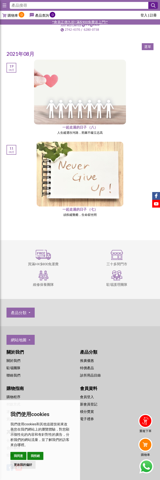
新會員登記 (88, 404)
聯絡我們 (13, 375)
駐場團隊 (13, 368)
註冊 (153, 15)
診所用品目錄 (90, 375)
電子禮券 (87, 419)
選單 (147, 47)
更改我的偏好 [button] (23, 464)
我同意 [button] (18, 456)
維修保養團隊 (43, 284)
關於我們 (13, 360)
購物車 (13, 15)
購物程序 (13, 397)
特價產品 (87, 368)
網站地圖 (18, 339)
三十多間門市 (116, 264)
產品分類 (18, 312)
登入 (143, 15)
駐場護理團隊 (116, 284)
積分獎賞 (87, 411)
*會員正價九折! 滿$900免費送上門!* (80, 22)
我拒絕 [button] (35, 456)
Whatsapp (146, 466)
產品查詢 (42, 15)
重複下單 (145, 431)
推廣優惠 (87, 360)
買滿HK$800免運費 (43, 264)
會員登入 (87, 397)
